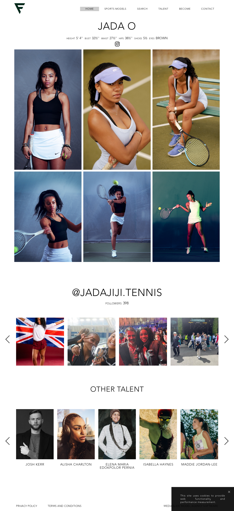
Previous (7, 339)
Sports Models (115, 9)
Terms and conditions (64, 506)
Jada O (117, 26)
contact (207, 9)
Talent (163, 9)
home (89, 9)
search (142, 9)
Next (226, 339)
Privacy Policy (26, 506)
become (185, 9)
